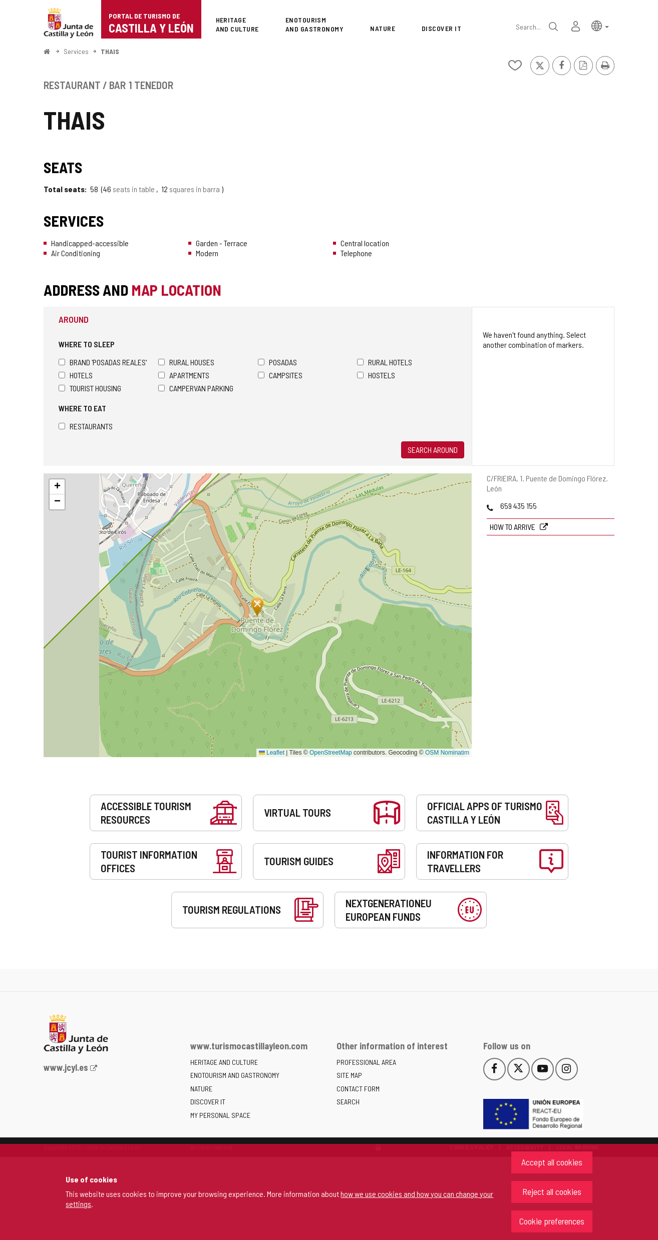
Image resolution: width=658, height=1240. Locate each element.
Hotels (76, 375)
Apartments (183, 375)
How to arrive (513, 526)
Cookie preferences (551, 1220)
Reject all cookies (551, 1191)
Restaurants (86, 426)
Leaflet (271, 752)
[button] (600, 25)
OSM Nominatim (447, 752)
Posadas (277, 362)
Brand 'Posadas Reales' (103, 362)
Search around (433, 449)
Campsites (280, 375)
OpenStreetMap (330, 752)
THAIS (110, 51)
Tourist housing (90, 388)
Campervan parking (195, 388)
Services (76, 51)
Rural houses (186, 362)
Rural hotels (384, 362)
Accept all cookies (551, 1161)
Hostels (376, 375)
